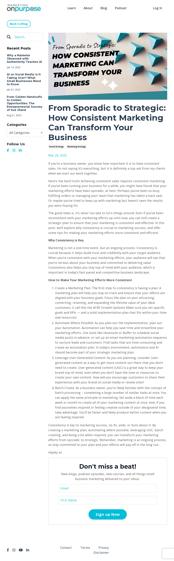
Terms (85, 548)
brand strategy (56, 146)
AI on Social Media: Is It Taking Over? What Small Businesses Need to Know (24, 79)
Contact (66, 548)
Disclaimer (101, 552)
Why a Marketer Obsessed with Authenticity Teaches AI (24, 58)
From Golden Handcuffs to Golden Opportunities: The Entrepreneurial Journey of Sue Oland (24, 103)
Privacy (104, 548)
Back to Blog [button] (19, 24)
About (88, 8)
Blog (103, 8)
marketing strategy (76, 146)
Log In (157, 8)
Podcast (121, 8)
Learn (71, 8)
